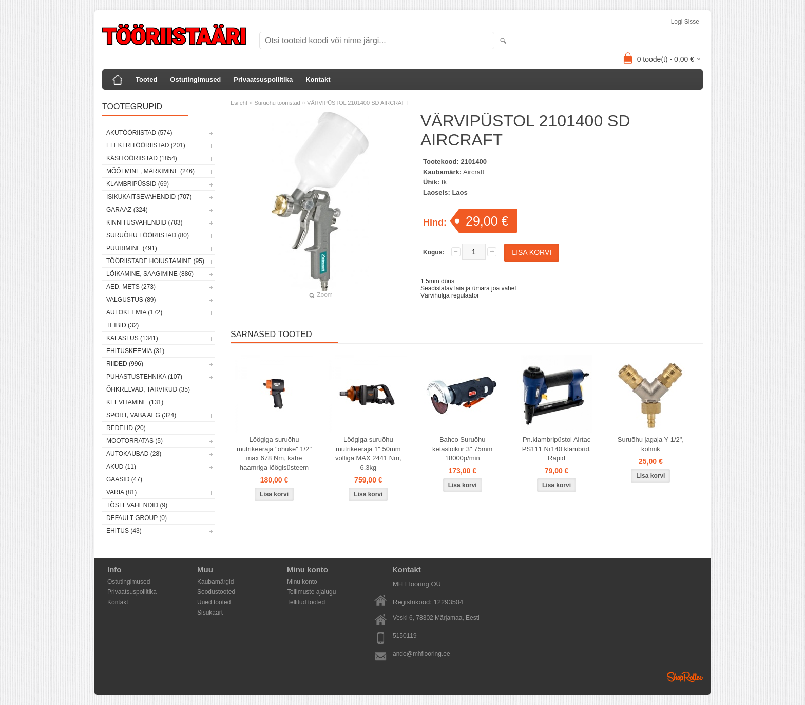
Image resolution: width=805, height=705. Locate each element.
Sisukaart (210, 612)
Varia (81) (121, 492)
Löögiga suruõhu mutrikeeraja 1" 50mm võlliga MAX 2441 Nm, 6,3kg (368, 453)
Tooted (146, 79)
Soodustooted (216, 592)
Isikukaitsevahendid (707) (149, 196)
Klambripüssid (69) (137, 184)
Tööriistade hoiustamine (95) (155, 261)
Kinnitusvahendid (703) (144, 222)
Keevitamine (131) (134, 402)
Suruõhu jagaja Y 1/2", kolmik (651, 444)
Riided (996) (124, 363)
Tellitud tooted (306, 602)
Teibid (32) (122, 325)
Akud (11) (121, 466)
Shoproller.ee (685, 677)
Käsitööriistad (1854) (141, 158)
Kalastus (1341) (132, 338)
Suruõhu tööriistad (277, 103)
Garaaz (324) (127, 209)
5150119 (405, 635)
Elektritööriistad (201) (145, 145)
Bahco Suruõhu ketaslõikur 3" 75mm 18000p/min (462, 449)
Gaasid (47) (124, 479)
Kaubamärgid (215, 581)
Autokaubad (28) (133, 453)
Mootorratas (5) (134, 440)
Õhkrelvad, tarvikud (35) (148, 389)
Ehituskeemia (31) (135, 351)
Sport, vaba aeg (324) (141, 415)
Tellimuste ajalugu (311, 592)
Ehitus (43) (124, 530)
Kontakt (317, 79)
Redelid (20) (126, 428)
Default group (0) (136, 518)
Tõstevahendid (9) (136, 505)
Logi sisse (685, 21)
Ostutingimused (195, 79)
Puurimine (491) (131, 248)
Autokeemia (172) (134, 312)
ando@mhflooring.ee (421, 653)
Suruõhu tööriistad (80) (147, 235)
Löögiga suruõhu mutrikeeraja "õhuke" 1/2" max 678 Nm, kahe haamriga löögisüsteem (274, 453)
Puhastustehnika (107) (144, 376)
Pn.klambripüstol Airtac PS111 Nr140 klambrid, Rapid (556, 449)
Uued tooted (214, 602)
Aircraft (473, 172)
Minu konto (302, 581)
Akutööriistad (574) (139, 132)
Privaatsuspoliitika (263, 79)
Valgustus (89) (131, 299)
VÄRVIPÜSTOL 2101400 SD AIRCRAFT (358, 103)
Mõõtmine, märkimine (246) (150, 171)
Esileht (239, 103)
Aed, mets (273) (131, 286)
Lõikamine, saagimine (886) (150, 273)
